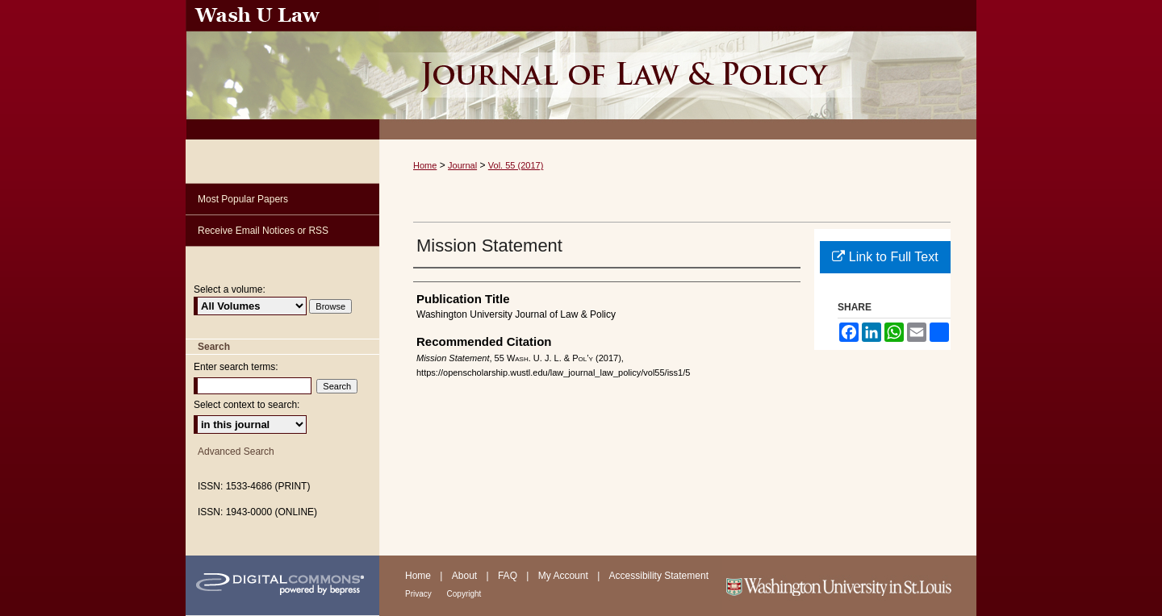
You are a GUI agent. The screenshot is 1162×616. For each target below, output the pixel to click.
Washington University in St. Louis (849, 586)
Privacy (419, 593)
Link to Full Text (885, 257)
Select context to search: (246, 404)
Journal (462, 165)
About (466, 575)
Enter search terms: (236, 367)
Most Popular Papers (243, 199)
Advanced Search (236, 451)
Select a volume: (229, 289)
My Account (564, 575)
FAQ (509, 575)
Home (425, 165)
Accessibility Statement (658, 575)
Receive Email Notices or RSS (263, 230)
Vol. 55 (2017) (516, 165)
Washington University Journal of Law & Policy (677, 69)
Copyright (464, 593)
